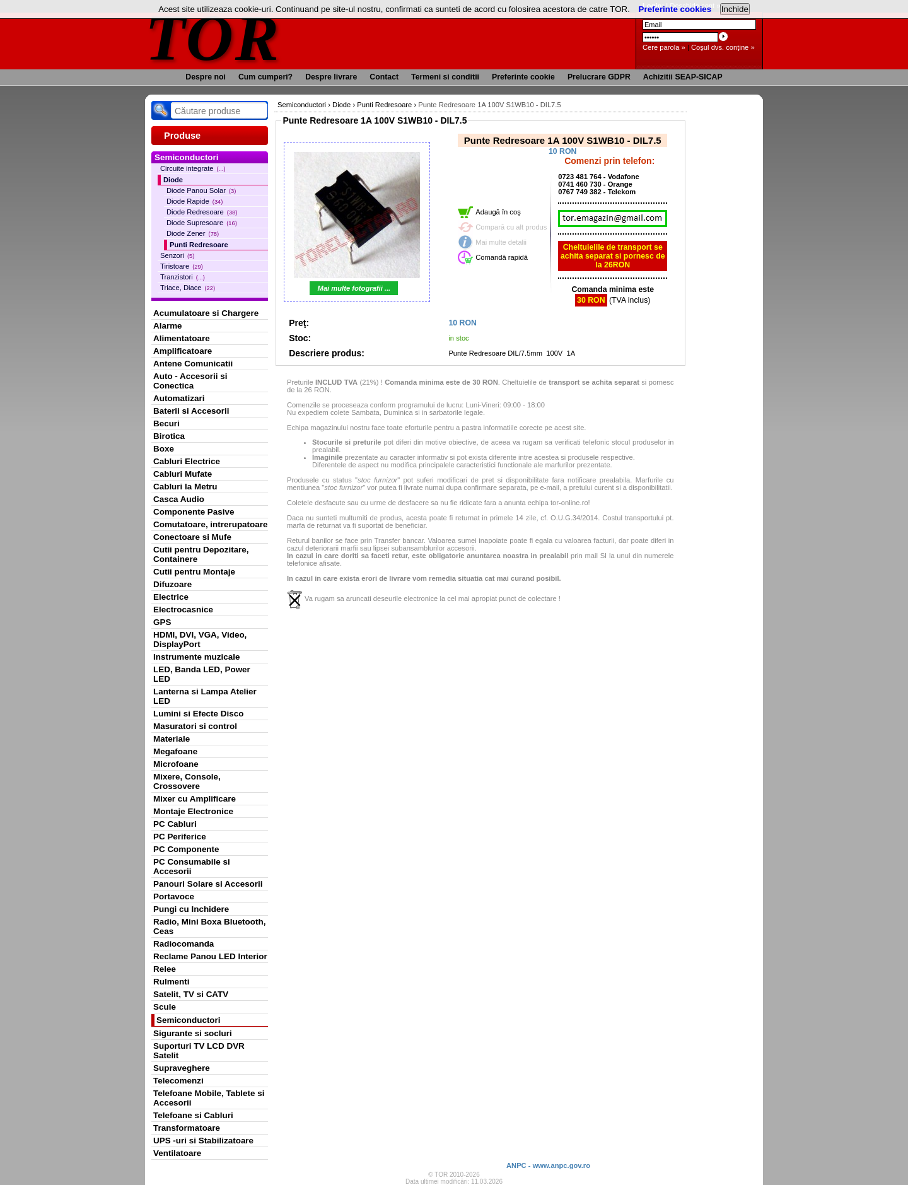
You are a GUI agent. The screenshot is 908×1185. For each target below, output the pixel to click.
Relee (164, 969)
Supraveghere (181, 1068)
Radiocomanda (183, 944)
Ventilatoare (177, 1153)
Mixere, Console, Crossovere (187, 781)
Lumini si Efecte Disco (198, 713)
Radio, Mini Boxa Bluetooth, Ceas (209, 926)
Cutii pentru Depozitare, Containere (201, 554)
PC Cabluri (175, 824)
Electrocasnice (183, 609)
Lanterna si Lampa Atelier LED (205, 696)
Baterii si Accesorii (191, 411)
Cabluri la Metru (185, 486)
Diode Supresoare (201, 222)
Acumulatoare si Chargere (206, 313)
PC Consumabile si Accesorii (191, 866)
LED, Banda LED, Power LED (201, 674)
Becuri (166, 423)
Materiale (171, 739)
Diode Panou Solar (201, 190)
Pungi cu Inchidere (191, 909)
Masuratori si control (195, 726)
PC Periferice (179, 836)
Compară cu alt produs (511, 227)
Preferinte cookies (675, 9)
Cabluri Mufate (182, 474)
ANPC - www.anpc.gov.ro (548, 1165)
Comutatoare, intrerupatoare (210, 524)
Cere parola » (664, 47)
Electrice (171, 597)
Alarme (167, 325)
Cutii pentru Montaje (194, 571)
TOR (213, 37)
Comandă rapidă (501, 257)
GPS (162, 622)
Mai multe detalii (501, 242)
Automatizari (178, 398)
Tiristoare (181, 266)
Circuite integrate (193, 168)
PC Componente (186, 849)
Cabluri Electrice (186, 461)
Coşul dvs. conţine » (723, 47)
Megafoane (175, 751)
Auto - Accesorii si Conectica (190, 380)
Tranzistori (182, 277)
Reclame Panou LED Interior (210, 956)
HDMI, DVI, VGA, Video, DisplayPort (200, 639)
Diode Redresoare (201, 212)
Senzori (177, 255)
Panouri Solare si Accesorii (208, 884)
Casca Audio (178, 499)
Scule (164, 1007)
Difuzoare (172, 584)
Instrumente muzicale (196, 657)
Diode (173, 180)
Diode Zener (192, 233)
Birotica (169, 436)
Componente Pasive (193, 512)
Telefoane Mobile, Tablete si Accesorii (208, 1098)
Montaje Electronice (193, 811)
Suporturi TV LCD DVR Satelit (199, 1050)
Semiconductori (188, 1020)
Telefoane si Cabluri (193, 1115)
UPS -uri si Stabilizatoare (203, 1140)
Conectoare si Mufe (192, 537)
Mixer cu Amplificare (194, 798)
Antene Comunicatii (193, 363)
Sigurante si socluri (192, 1033)
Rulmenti (171, 981)
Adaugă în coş (498, 212)
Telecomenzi (178, 1080)
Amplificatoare (182, 351)
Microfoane (176, 764)
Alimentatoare (181, 338)
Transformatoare (186, 1128)
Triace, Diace (187, 287)
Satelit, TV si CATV (190, 994)
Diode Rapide (194, 201)
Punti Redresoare (199, 244)
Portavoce (173, 896)
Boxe (163, 448)
